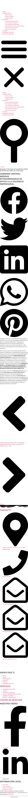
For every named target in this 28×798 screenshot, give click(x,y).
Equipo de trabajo (9, 16)
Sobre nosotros (9, 14)
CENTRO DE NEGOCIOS (8, 34)
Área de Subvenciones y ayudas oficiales (14, 26)
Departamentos (9, 18)
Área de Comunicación (10, 29)
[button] (14, 63)
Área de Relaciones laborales (12, 24)
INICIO (4, 11)
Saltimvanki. (11, 794)
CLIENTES (5, 30)
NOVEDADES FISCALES (8, 32)
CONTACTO (5, 510)
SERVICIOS (5, 19)
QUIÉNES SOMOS (7, 13)
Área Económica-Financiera (11, 21)
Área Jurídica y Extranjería (11, 22)
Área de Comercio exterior (11, 27)
